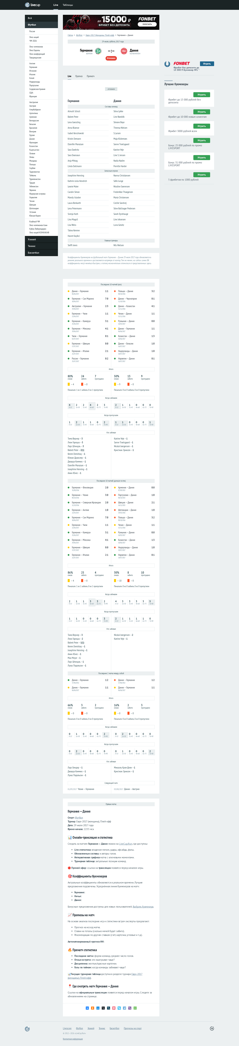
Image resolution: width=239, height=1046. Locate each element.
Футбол (32, 24)
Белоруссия (34, 120)
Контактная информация (73, 1039)
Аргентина (33, 113)
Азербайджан (35, 109)
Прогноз (78, 76)
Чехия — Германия (86, 789)
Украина (32, 190)
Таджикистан (34, 171)
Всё (30, 18)
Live (55, 4)
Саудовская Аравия (37, 89)
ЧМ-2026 (33, 40)
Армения (33, 116)
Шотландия (34, 208)
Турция (32, 182)
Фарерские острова (37, 193)
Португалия (34, 85)
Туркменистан (34, 179)
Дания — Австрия (131, 789)
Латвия (32, 153)
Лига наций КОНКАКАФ (39, 232)
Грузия (32, 135)
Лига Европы (34, 50)
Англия (32, 63)
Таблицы (68, 4)
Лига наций (34, 37)
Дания (32, 138)
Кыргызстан (34, 149)
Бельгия (32, 124)
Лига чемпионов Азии (38, 225)
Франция (33, 96)
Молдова (33, 160)
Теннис (32, 246)
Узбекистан (33, 186)
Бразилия (33, 127)
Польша (32, 164)
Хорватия (33, 197)
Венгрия (32, 131)
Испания (32, 70)
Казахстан (33, 146)
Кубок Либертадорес (37, 228)
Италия (32, 74)
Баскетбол (33, 252)
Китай (31, 78)
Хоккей (32, 239)
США (31, 92)
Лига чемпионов (36, 46)
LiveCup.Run (125, 843)
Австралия (33, 102)
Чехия (31, 201)
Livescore (67, 1028)
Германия (33, 67)
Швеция (32, 204)
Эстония (32, 211)
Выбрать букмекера (143, 906)
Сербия (32, 168)
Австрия (32, 105)
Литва (31, 157)
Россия (32, 31)
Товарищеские (35, 57)
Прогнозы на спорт (133, 1028)
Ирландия (33, 142)
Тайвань (32, 175)
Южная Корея (34, 215)
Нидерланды (34, 81)
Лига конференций (37, 53)
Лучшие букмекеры (176, 84)
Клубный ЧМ (34, 221)
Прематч (90, 76)
